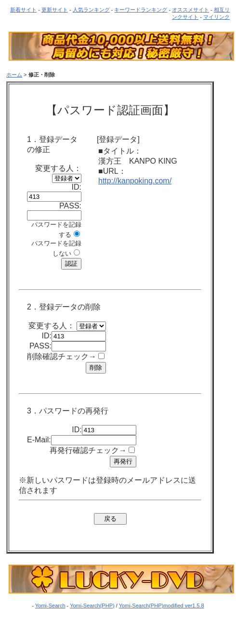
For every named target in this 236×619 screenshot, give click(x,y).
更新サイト (54, 10)
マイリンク (216, 17)
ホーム (14, 74)
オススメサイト (190, 10)
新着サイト (23, 10)
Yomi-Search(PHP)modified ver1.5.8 (161, 605)
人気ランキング (91, 10)
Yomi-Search (50, 605)
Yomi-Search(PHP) (92, 605)
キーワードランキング (140, 10)
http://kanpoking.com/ (134, 181)
